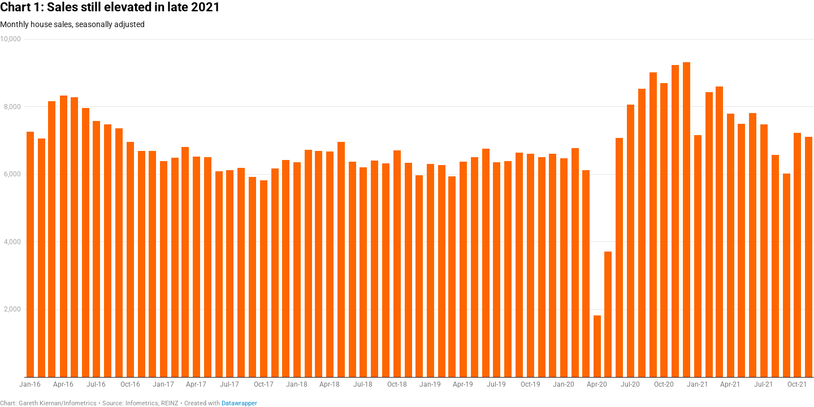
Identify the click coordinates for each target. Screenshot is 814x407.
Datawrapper (239, 403)
